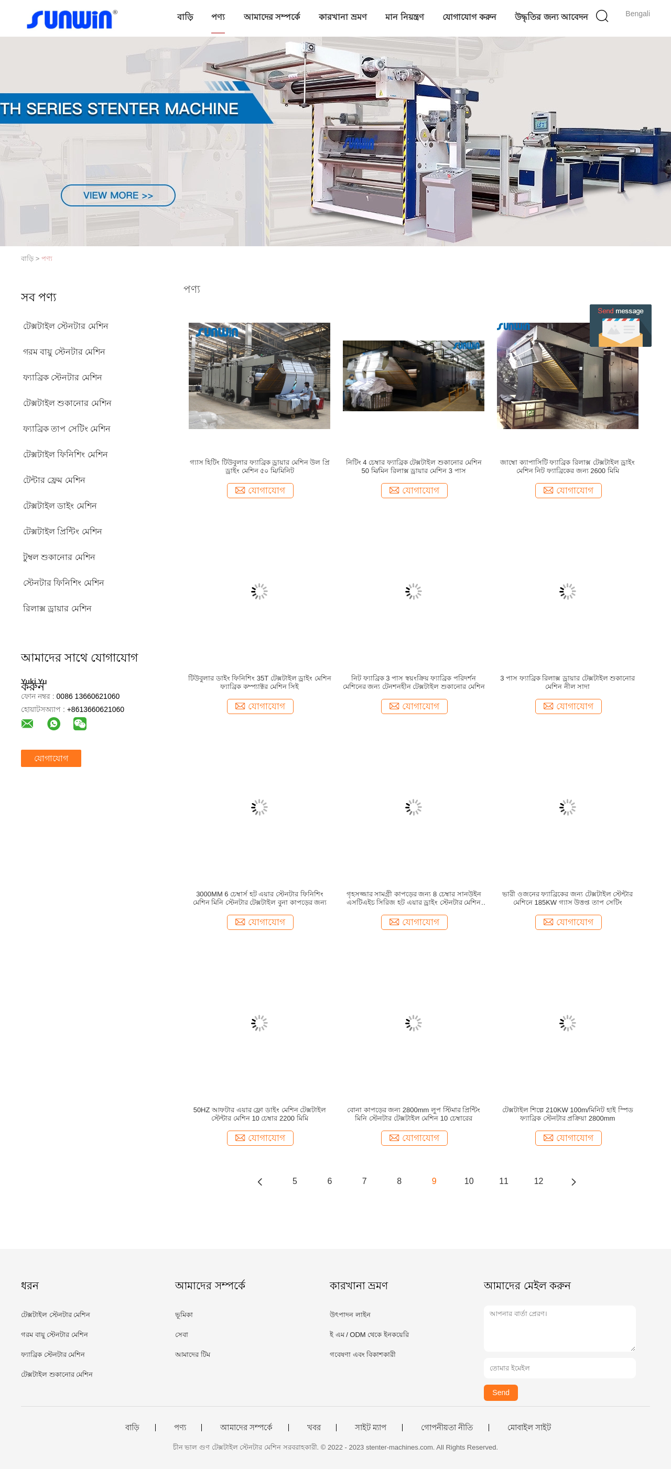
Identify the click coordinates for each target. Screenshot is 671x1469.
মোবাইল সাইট (529, 1427)
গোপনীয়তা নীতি (447, 1427)
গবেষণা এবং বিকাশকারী (363, 1354)
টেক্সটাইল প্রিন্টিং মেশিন (62, 531)
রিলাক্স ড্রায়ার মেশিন (57, 608)
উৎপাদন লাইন (350, 1315)
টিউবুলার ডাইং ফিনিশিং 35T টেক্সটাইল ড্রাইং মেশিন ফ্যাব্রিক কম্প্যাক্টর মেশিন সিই (259, 682)
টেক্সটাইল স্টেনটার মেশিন (66, 326)
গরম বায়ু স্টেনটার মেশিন (64, 351)
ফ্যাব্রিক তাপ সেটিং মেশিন (67, 428)
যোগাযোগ (51, 758)
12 (539, 1181)
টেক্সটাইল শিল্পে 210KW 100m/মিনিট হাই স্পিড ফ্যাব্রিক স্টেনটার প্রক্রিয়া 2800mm (567, 1114)
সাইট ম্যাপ (370, 1427)
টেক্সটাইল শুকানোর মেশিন (67, 403)
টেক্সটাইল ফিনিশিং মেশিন (65, 454)
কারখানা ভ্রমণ (342, 17)
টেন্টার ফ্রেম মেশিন (54, 480)
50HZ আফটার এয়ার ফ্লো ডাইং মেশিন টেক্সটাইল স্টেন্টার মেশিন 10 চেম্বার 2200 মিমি (259, 1114)
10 (469, 1181)
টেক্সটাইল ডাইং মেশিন (60, 505)
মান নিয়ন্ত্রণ (404, 17)
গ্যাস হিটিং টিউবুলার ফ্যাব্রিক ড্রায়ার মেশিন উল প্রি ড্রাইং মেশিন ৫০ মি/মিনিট (260, 466)
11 (503, 1181)
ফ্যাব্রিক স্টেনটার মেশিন (62, 377)
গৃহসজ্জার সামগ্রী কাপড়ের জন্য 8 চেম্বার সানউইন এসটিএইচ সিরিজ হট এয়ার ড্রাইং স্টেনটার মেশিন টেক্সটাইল (414, 898)
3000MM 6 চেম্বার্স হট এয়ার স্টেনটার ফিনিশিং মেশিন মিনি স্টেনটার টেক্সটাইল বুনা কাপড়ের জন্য (260, 898)
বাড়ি (185, 17)
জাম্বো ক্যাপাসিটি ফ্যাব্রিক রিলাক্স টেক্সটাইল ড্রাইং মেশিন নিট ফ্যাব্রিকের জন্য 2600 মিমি (567, 466)
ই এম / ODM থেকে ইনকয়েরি (369, 1335)
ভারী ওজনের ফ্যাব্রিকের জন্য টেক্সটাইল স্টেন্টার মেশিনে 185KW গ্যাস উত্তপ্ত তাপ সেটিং (567, 898)
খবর (314, 1427)
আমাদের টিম (192, 1354)
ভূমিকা (184, 1315)
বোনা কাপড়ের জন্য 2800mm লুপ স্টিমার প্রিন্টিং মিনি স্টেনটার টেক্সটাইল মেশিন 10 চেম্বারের (413, 1114)
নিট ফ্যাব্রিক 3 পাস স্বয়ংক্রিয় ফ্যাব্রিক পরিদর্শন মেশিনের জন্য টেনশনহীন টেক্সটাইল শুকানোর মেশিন (414, 682)
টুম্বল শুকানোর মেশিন (59, 557)
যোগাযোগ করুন (469, 17)
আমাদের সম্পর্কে (272, 17)
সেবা (181, 1335)
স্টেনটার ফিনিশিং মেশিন (63, 582)
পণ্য (218, 17)
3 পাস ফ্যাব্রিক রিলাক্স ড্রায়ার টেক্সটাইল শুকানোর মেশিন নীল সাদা (567, 682)
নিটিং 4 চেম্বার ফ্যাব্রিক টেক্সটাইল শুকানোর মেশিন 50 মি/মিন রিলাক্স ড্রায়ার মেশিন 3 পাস (414, 466)
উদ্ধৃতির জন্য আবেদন (551, 17)
